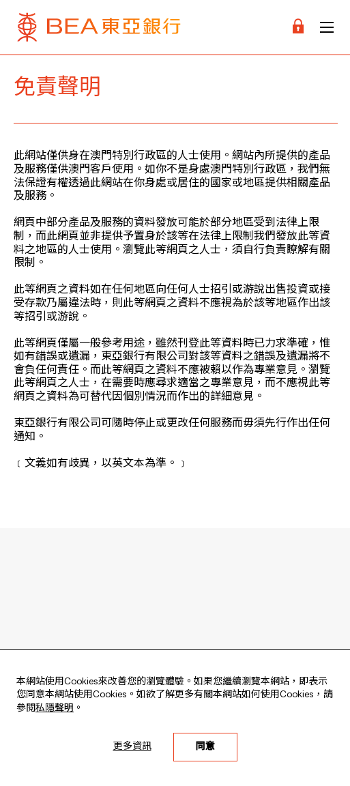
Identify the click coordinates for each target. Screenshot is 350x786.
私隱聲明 (54, 708)
